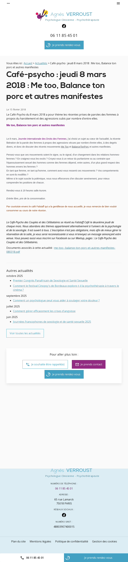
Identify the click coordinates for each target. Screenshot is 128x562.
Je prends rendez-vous (63, 45)
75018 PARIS (64, 501)
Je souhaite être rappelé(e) (45, 364)
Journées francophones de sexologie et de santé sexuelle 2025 (52, 321)
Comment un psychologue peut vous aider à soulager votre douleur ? (56, 300)
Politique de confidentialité (71, 541)
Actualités (41, 63)
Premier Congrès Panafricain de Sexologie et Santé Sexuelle (50, 280)
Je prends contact (88, 364)
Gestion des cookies (104, 541)
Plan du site (18, 541)
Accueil (28, 63)
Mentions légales (40, 541)
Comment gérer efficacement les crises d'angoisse (44, 311)
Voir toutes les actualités (25, 333)
